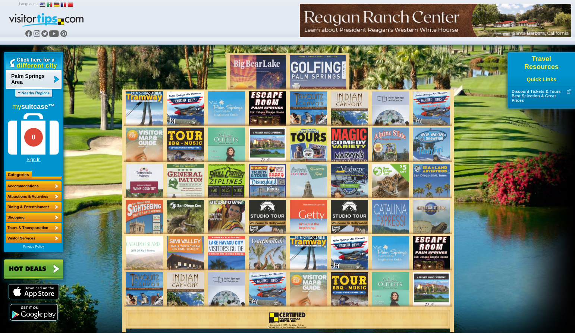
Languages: (28, 4)
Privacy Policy (33, 246)
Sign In (33, 159)
